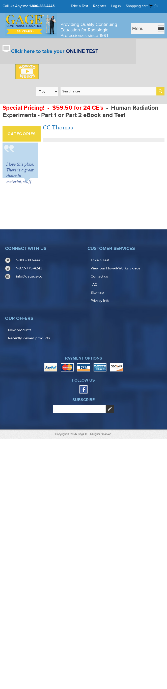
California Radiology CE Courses (21, 244)
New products (19, 580)
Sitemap (97, 543)
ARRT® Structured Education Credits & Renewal (19, 155)
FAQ (94, 535)
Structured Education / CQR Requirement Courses (24, 340)
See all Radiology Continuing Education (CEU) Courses (24, 180)
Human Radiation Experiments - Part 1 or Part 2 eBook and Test (80, 111)
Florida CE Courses (19, 261)
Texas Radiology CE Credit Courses (24, 277)
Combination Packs (21, 228)
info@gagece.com (30, 527)
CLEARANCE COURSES (21, 199)
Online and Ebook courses (23, 213)
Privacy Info (100, 551)
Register (99, 6)
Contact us (99, 527)
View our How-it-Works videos (116, 519)
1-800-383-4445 (42, 6)
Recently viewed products (29, 588)
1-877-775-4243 (29, 519)
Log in (116, 6)
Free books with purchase (24, 407)
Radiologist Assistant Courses (20, 296)
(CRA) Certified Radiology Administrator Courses (22, 373)
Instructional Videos (20, 392)
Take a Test (79, 6)
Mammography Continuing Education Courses (22, 317)
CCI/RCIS (18, 357)
